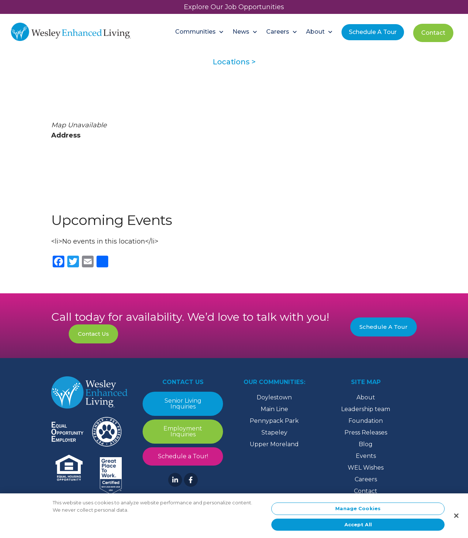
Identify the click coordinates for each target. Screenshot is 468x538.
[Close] (456, 518)
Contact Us (93, 333)
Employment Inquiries (182, 431)
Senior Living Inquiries (183, 403)
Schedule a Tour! (183, 456)
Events (366, 455)
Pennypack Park (274, 420)
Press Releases (365, 432)
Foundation (365, 420)
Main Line (274, 409)
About (365, 397)
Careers (366, 479)
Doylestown (274, 397)
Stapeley (274, 432)
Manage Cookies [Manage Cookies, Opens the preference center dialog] (358, 511)
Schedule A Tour (383, 326)
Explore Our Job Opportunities (234, 7)
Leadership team (365, 409)
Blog (366, 444)
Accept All (358, 527)
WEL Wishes (366, 467)
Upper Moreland (274, 444)
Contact (365, 491)
